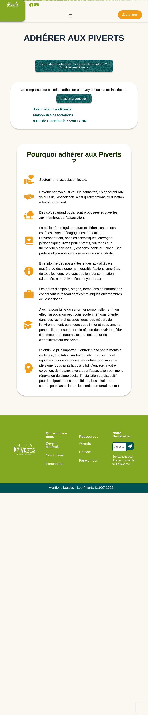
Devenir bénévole (53, 445)
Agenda (85, 443)
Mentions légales (61, 487)
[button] (70, 16)
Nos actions (55, 455)
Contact (85, 452)
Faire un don (88, 460)
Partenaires (54, 464)
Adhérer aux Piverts (74, 65)
